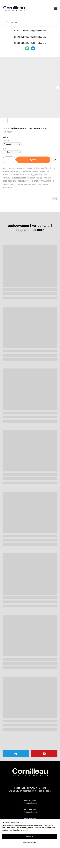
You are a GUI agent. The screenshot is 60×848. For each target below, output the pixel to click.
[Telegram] (33, 48)
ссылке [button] (25, 830)
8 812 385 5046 (21, 37)
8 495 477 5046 (21, 31)
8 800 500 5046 (21, 43)
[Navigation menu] (55, 8)
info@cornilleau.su (38, 31)
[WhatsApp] (27, 48)
